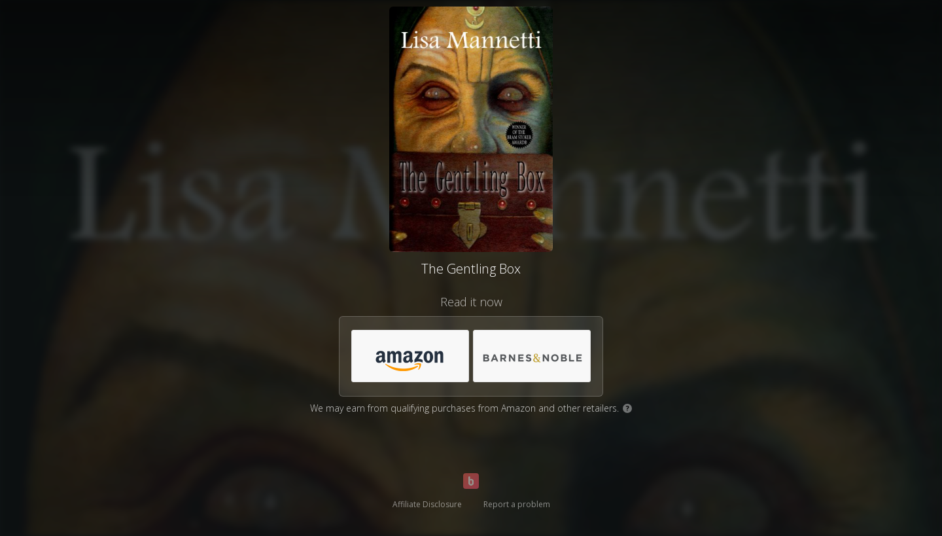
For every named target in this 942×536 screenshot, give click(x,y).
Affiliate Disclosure (427, 504)
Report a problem (516, 504)
